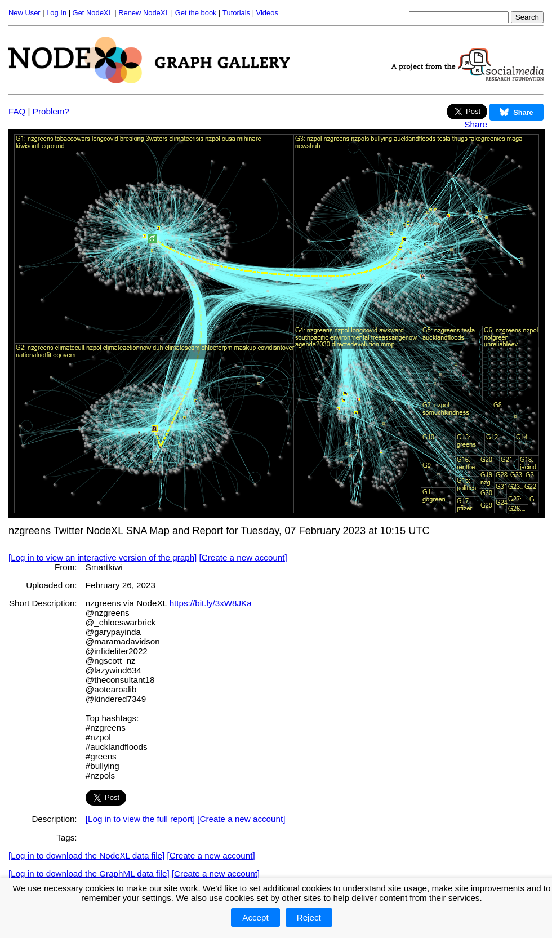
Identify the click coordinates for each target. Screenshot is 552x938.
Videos (267, 12)
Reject (309, 917)
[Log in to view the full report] (140, 819)
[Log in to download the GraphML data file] (89, 873)
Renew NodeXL (143, 12)
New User (24, 12)
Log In (56, 12)
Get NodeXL (93, 12)
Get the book (196, 12)
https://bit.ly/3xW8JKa (211, 603)
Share (475, 124)
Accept (255, 917)
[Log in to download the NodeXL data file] (86, 855)
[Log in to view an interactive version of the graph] (102, 557)
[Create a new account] (243, 557)
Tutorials (236, 12)
